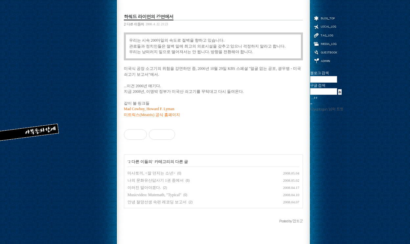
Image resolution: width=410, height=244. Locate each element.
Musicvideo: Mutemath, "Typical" (154, 195)
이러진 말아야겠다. (144, 187)
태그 (325, 35)
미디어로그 (325, 44)
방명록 (325, 52)
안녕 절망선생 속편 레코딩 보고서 (157, 202)
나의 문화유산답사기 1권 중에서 (155, 180)
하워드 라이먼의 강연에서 (148, 16)
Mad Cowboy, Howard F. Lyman (149, 109)
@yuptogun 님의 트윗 (326, 109)
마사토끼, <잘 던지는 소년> (151, 173)
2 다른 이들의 (134, 24)
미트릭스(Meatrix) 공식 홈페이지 (152, 115)
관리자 (325, 60)
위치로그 (325, 26)
